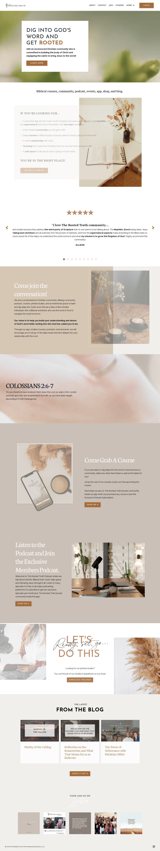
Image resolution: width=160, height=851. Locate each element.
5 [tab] (80, 259)
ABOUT (92, 5)
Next (153, 227)
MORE (130, 5)
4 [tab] (76, 259)
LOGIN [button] (146, 5)
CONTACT (102, 5)
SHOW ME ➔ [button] (92, 505)
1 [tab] (64, 259)
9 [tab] (96, 259)
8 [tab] (92, 259)
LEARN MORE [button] (36, 63)
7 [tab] (88, 259)
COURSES (120, 5)
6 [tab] (84, 259)
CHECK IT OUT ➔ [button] (80, 773)
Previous (7, 227)
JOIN (111, 5)
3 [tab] (72, 259)
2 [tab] (68, 259)
